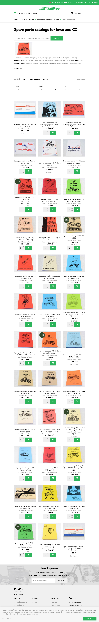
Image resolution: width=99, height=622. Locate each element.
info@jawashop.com (75, 605)
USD (73, 2)
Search (32, 13)
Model (41, 86)
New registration (83, 2)
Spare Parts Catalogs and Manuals (48, 20)
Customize (7, 618)
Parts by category (21, 602)
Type (64, 86)
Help (35, 602)
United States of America (60, 2)
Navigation (20, 13)
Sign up (61, 580)
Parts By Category (28, 20)
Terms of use (56, 605)
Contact (54, 602)
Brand (17, 86)
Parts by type (20, 605)
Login (94, 2)
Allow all (89, 618)
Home (16, 20)
